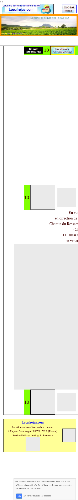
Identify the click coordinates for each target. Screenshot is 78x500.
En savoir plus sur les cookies (37, 496)
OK (19, 496)
